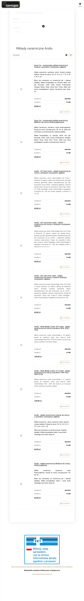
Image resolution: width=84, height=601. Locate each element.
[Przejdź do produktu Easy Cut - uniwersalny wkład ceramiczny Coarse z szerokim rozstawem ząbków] (21, 89)
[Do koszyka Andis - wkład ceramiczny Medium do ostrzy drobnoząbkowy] (65, 504)
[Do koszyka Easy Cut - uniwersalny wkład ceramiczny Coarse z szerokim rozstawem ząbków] (65, 112)
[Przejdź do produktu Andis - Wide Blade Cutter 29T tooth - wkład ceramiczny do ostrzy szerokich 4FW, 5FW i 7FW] (21, 345)
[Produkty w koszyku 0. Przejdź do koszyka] (80, 4)
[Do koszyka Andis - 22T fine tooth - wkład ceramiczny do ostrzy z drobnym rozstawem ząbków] (65, 214)
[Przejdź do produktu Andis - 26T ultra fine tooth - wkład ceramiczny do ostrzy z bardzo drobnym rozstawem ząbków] (21, 297)
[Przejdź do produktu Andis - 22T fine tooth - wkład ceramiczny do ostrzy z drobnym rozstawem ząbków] (21, 193)
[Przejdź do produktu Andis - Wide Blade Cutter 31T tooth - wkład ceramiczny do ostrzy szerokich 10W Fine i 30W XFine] (21, 389)
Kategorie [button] (16, 19)
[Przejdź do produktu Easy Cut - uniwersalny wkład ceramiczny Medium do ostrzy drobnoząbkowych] (21, 142)
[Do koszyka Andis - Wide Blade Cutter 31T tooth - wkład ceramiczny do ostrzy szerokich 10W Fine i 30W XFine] (65, 407)
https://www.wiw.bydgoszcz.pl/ (42, 574)
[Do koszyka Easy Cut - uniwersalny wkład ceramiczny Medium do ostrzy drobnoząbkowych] (65, 163)
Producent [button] (16, 28)
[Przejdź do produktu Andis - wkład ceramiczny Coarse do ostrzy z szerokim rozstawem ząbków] (21, 435)
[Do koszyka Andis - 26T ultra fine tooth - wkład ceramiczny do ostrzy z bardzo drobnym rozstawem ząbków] (65, 318)
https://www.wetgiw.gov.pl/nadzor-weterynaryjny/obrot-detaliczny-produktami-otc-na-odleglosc (42, 566)
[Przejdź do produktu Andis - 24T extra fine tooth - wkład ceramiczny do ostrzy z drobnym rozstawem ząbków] (21, 245)
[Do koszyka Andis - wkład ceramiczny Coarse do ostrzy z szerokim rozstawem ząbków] (65, 455)
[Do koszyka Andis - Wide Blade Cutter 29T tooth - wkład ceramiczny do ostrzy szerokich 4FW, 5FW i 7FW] (65, 362)
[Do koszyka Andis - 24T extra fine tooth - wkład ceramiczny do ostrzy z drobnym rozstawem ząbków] (65, 267)
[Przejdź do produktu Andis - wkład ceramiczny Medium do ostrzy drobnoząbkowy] (21, 484)
